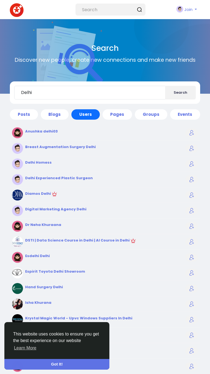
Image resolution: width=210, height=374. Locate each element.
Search (180, 92)
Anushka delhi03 (41, 131)
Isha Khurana (38, 302)
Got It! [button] (57, 364)
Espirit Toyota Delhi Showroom (55, 271)
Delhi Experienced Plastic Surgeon (59, 178)
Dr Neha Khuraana (43, 224)
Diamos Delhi (38, 193)
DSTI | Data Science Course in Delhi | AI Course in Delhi (77, 240)
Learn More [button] (25, 348)
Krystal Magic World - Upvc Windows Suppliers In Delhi (78, 318)
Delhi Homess (38, 162)
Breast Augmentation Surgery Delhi (60, 146)
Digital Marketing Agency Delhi (55, 209)
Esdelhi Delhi (37, 255)
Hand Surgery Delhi (44, 287)
